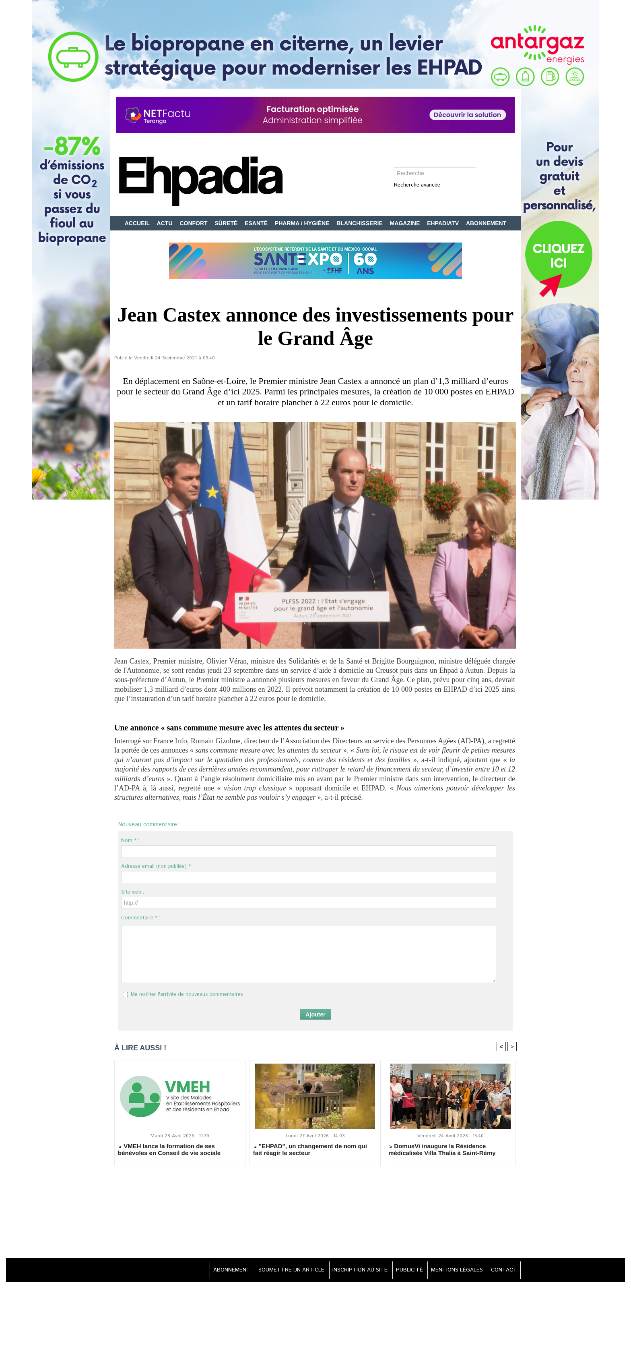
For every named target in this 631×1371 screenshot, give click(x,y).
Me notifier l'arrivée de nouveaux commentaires (187, 994)
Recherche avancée (417, 185)
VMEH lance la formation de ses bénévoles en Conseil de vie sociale (169, 1150)
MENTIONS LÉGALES (453, 1270)
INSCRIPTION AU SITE (350, 1270)
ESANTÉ (257, 223)
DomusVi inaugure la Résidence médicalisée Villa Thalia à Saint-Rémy (442, 1150)
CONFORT (194, 223)
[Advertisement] (315, 1213)
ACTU (165, 223)
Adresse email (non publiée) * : (157, 866)
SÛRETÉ (227, 223)
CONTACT (502, 1270)
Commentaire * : (140, 918)
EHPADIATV (443, 223)
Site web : (132, 892)
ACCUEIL (138, 223)
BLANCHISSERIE (360, 223)
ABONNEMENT (486, 223)
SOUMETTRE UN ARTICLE (277, 1270)
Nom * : (130, 840)
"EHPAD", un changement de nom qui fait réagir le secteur (310, 1150)
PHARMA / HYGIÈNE (303, 223)
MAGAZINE (406, 223)
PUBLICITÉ (402, 1270)
